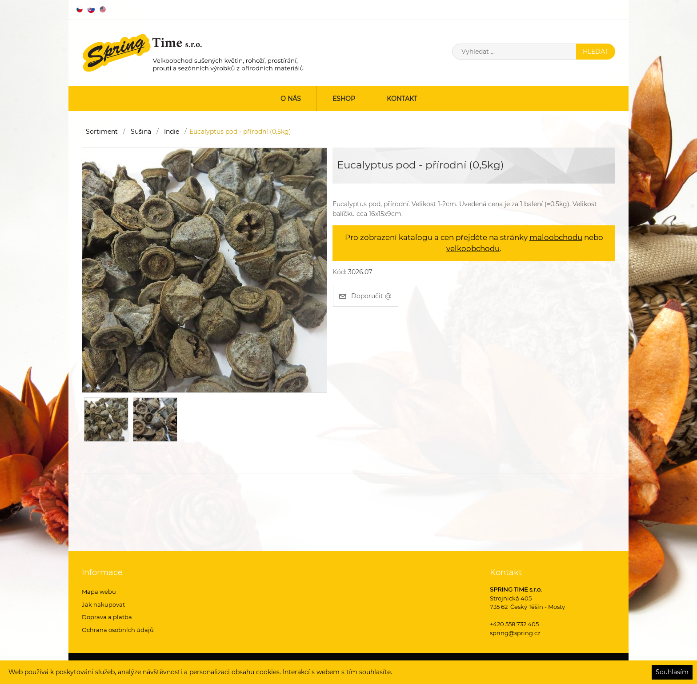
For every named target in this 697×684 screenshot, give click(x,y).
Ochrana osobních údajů (118, 629)
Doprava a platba (107, 616)
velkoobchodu (473, 248)
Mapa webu (99, 591)
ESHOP (343, 99)
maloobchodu (555, 237)
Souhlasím (672, 672)
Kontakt (402, 99)
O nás (290, 99)
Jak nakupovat (103, 604)
